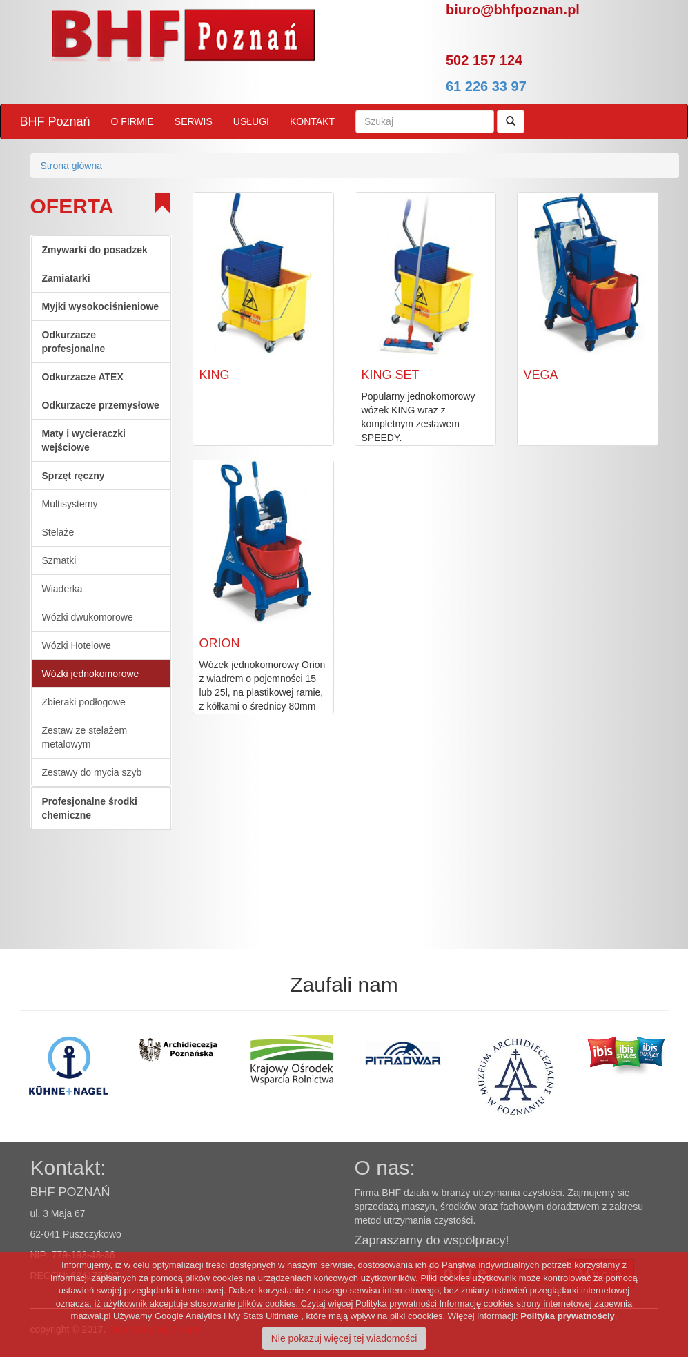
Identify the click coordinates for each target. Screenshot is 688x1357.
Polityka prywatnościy (567, 1316)
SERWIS (194, 121)
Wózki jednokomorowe (90, 673)
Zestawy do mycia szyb (92, 772)
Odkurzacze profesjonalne (74, 341)
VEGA (541, 375)
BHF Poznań (55, 121)
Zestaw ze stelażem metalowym (85, 737)
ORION (219, 643)
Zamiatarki (66, 278)
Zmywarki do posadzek (95, 249)
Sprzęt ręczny (73, 475)
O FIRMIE (132, 121)
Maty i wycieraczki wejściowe (84, 440)
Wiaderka (62, 588)
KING (214, 375)
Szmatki (59, 560)
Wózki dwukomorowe (87, 617)
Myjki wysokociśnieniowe (100, 306)
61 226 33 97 (486, 86)
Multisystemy (70, 503)
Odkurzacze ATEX (83, 376)
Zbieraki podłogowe (84, 701)
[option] (127, 1065)
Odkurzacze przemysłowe (100, 405)
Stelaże (58, 532)
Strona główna (72, 165)
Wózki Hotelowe (76, 645)
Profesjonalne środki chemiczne (89, 808)
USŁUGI (251, 121)
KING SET (391, 375)
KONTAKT (312, 121)
